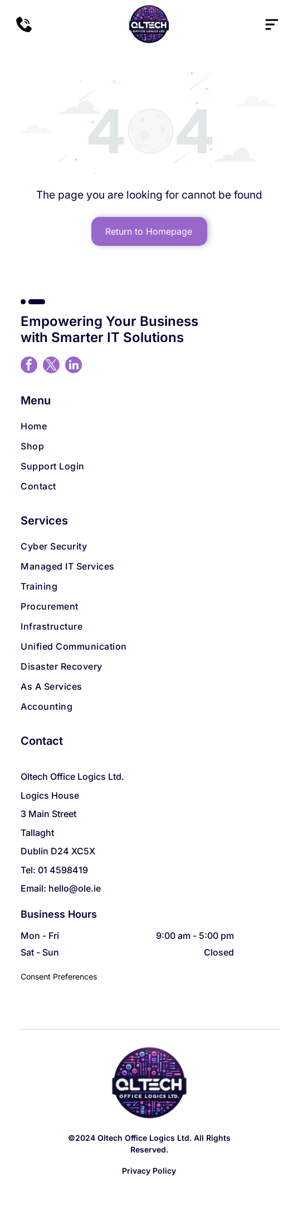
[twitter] (51, 366)
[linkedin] (73, 366)
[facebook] (29, 366)
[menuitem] (149, 426)
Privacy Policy (149, 1170)
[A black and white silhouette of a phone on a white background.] (24, 30)
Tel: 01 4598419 (54, 869)
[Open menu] (272, 24)
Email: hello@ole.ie (61, 888)
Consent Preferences (59, 976)
